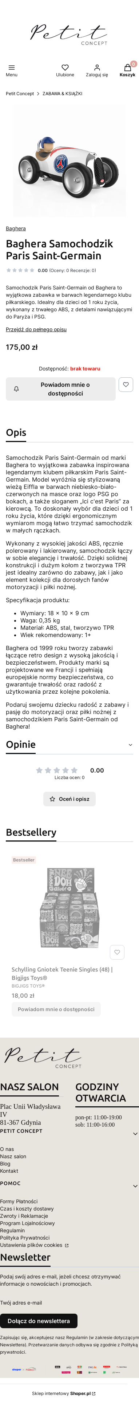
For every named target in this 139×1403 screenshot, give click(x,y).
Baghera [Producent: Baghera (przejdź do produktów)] (16, 228)
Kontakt (9, 1171)
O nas (7, 1149)
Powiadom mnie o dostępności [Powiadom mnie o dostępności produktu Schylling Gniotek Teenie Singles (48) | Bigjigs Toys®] (56, 1009)
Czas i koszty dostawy (27, 1208)
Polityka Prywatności (24, 1237)
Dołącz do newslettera (39, 1321)
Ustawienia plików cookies (32, 1245)
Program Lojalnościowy (27, 1223)
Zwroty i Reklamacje (24, 1216)
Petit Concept (20, 93)
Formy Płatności (18, 1201)
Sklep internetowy (61, 1393)
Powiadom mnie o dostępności (51, 389)
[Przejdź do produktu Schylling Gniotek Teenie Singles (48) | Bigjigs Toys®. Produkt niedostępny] (69, 907)
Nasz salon (13, 1156)
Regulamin (12, 1230)
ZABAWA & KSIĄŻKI (62, 93)
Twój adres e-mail (21, 1302)
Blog (5, 1163)
